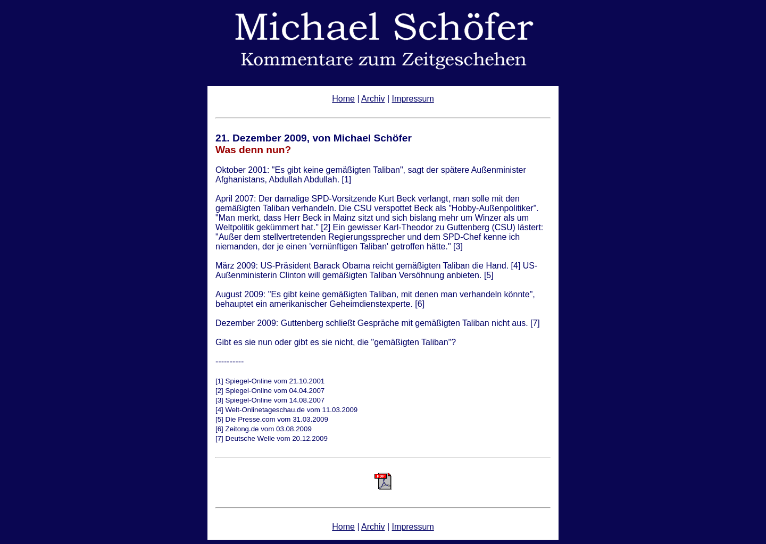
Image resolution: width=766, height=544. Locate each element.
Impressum (413, 98)
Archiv (373, 98)
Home (343, 98)
